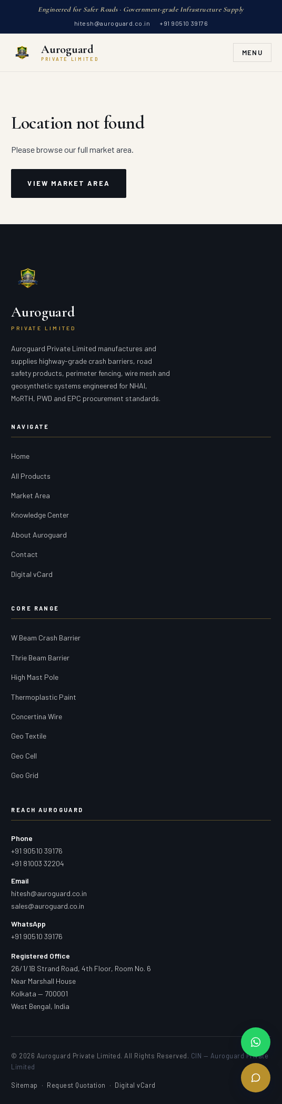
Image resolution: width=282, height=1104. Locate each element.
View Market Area (68, 183)
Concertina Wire (36, 716)
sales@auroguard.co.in (47, 905)
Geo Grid (24, 775)
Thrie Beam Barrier (40, 657)
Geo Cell (24, 755)
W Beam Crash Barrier (45, 637)
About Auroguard (39, 534)
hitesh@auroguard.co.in (112, 23)
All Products (31, 475)
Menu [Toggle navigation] (252, 52)
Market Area (30, 495)
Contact (24, 554)
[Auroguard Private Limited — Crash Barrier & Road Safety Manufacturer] (55, 52)
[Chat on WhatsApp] (255, 1042)
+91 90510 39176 (183, 23)
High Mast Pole (34, 676)
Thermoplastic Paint (43, 696)
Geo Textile (28, 735)
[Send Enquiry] (255, 1077)
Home (20, 455)
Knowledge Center (40, 514)
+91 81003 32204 (37, 863)
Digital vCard (32, 574)
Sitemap (24, 1085)
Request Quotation (76, 1085)
